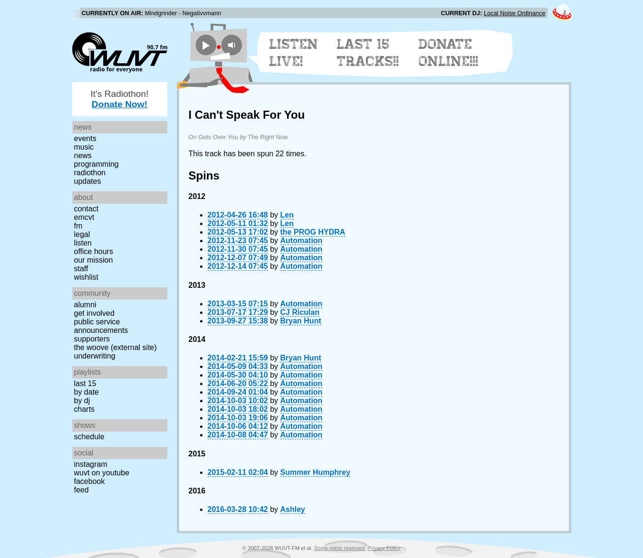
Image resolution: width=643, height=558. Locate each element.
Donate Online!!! (449, 53)
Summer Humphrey (315, 472)
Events (85, 138)
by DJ (82, 401)
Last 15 (85, 383)
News (83, 155)
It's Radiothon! (119, 99)
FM (78, 226)
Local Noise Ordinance (514, 13)
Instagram (90, 464)
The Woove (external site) (115, 347)
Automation (301, 240)
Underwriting (94, 356)
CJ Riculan (300, 312)
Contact (86, 209)
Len (287, 215)
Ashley (292, 509)
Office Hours (93, 251)
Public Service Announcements (101, 326)
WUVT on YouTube (102, 473)
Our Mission (93, 260)
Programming (96, 164)
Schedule (89, 437)
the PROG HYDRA (312, 232)
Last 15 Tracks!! (368, 53)
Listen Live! (293, 53)
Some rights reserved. (340, 548)
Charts (84, 409)
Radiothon (90, 173)
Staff (81, 269)
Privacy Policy (384, 548)
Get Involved (94, 313)
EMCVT (84, 217)
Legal (82, 234)
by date (86, 392)
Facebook (89, 481)
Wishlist (86, 277)
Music (84, 147)
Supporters (92, 339)
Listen (83, 243)
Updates (87, 181)
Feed (81, 490)
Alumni (85, 305)
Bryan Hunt (300, 321)
